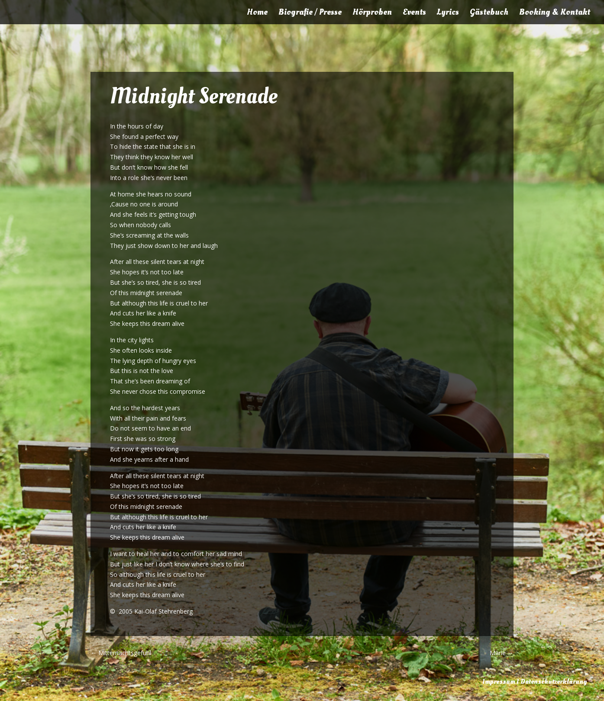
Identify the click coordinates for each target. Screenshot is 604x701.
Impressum (498, 681)
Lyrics (448, 13)
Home (257, 13)
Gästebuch (489, 13)
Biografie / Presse (310, 13)
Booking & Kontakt (554, 13)
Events (414, 13)
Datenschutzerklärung (553, 681)
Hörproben (372, 13)
